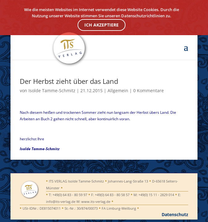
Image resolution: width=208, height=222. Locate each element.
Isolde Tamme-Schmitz (51, 90)
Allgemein (118, 90)
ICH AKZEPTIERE (101, 25)
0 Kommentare (148, 90)
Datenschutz (175, 214)
